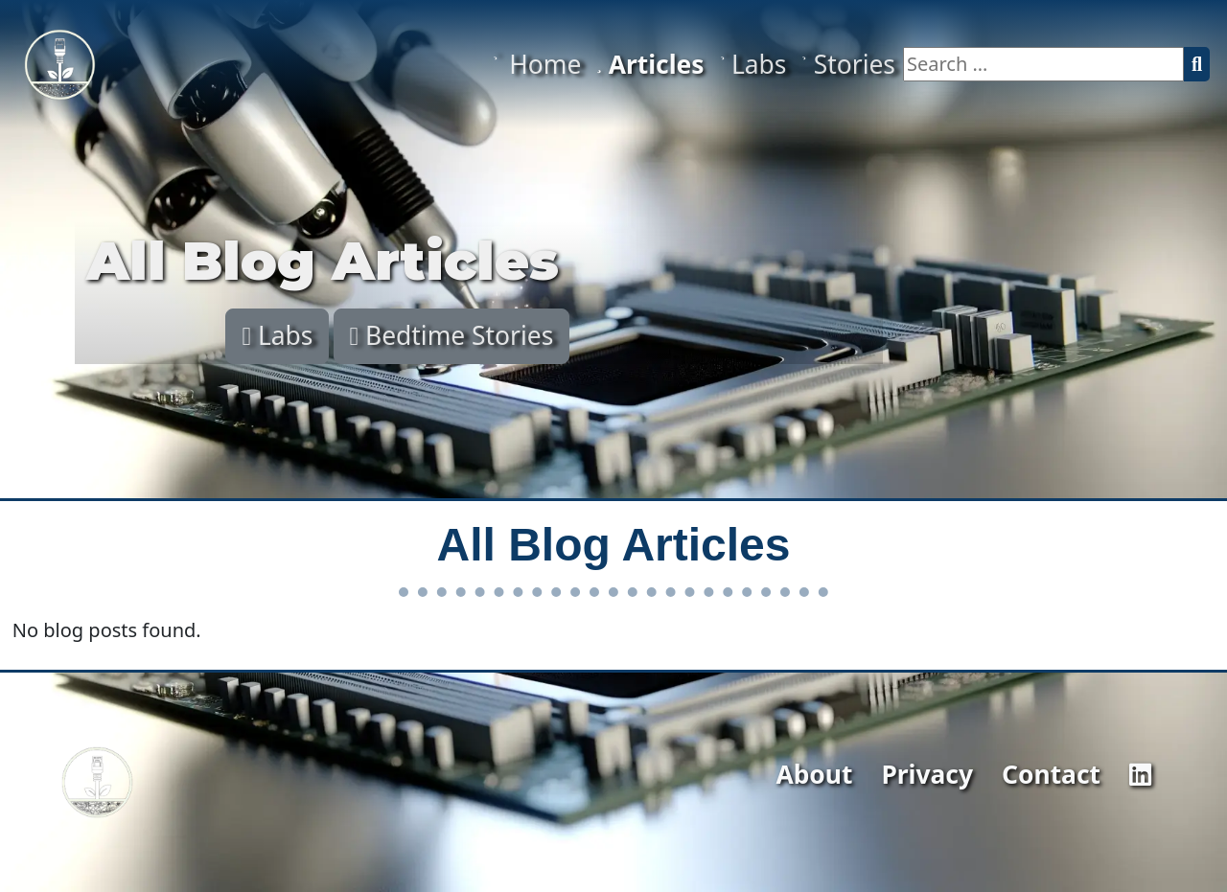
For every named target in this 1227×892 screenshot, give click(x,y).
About (814, 774)
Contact (1051, 774)
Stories (848, 64)
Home (537, 64)
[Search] (1197, 64)
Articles (650, 64)
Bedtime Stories (452, 335)
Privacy (927, 774)
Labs (753, 64)
